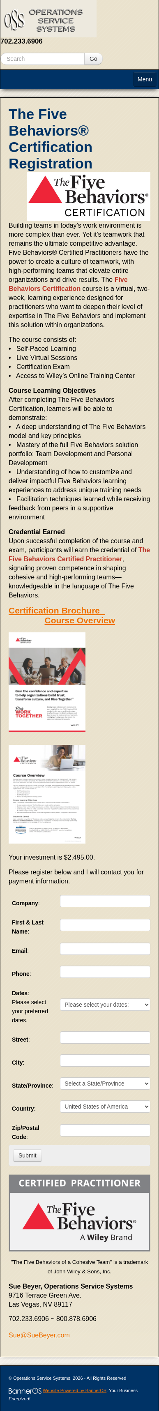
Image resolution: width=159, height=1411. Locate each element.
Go (93, 58)
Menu (145, 79)
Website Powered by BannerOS (74, 1390)
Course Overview (80, 620)
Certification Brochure (57, 610)
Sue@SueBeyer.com (39, 1335)
